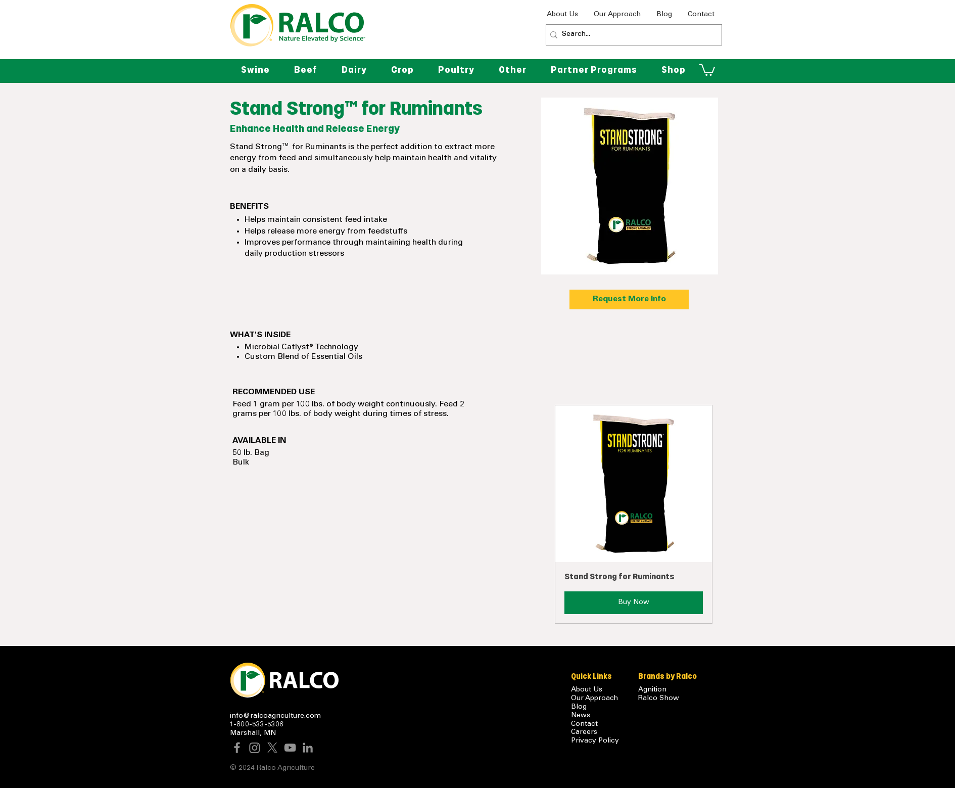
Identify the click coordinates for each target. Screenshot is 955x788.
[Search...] (631, 35)
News (580, 715)
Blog (579, 707)
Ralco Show (658, 698)
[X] (272, 747)
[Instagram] (255, 747)
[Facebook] (237, 747)
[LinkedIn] (308, 747)
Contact (584, 724)
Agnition (652, 689)
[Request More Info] (629, 299)
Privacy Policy (595, 741)
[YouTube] (290, 747)
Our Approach (594, 698)
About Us (586, 689)
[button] (513, 69)
